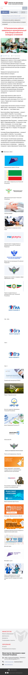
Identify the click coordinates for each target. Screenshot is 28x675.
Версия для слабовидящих (15, 672)
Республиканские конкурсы (9, 648)
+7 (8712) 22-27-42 (8, 661)
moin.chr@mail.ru (8, 664)
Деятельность (5, 636)
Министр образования (7, 633)
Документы (5, 638)
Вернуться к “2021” (8, 151)
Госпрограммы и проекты (8, 640)
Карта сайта (14, 670)
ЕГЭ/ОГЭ (4, 646)
